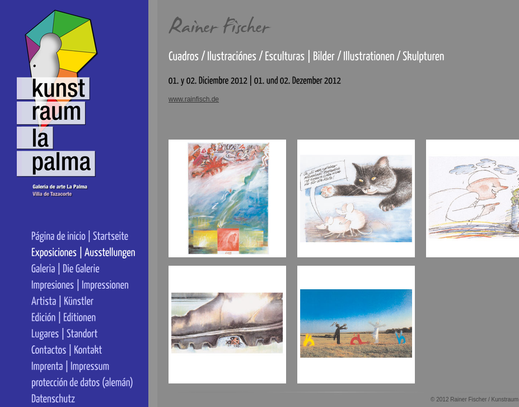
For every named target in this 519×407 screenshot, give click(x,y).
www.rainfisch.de (194, 99)
